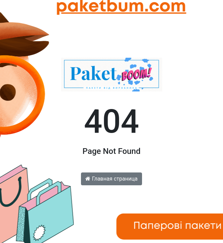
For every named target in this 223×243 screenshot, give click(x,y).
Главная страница (111, 179)
